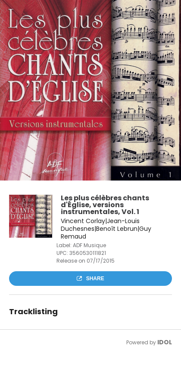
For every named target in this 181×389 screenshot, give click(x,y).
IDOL (164, 342)
